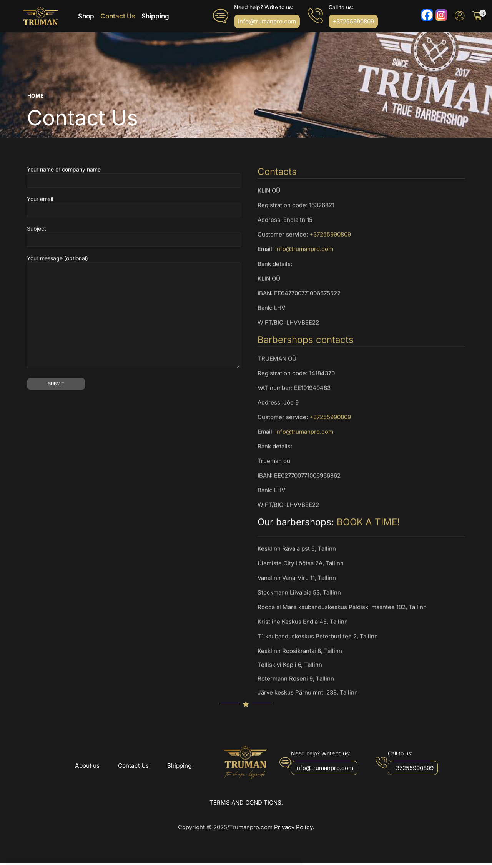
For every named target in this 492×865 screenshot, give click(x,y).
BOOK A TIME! (368, 600)
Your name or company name (133, 255)
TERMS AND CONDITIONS (245, 804)
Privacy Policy (293, 829)
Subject (133, 314)
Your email (133, 285)
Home (35, 98)
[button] (267, 22)
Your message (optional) (133, 390)
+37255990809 (330, 313)
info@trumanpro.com (304, 328)
